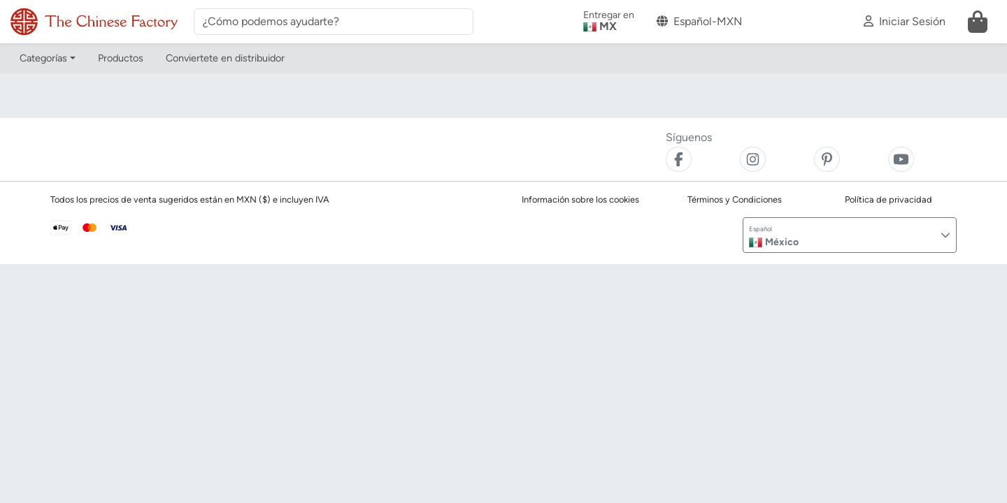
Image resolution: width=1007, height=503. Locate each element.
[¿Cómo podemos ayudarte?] (333, 21)
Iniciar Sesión (904, 21)
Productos (120, 58)
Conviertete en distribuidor (225, 58)
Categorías (43, 58)
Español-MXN (699, 21)
